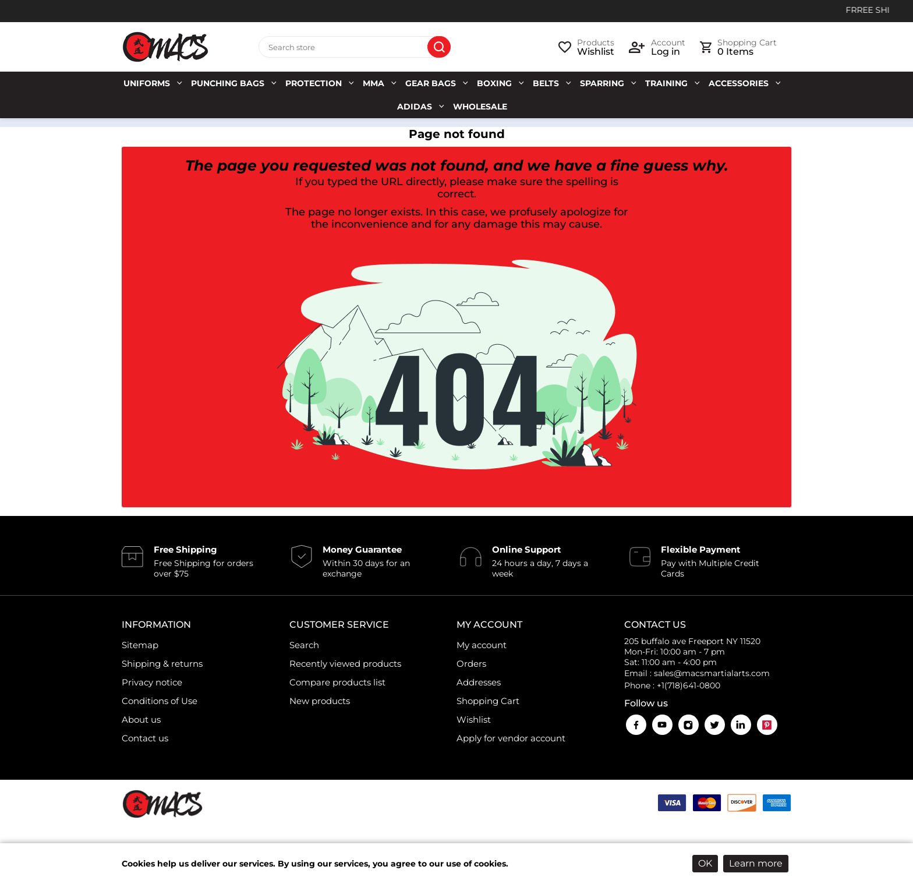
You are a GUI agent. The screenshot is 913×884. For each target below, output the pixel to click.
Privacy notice (152, 682)
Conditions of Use (159, 700)
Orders (471, 663)
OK (705, 863)
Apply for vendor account (510, 738)
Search (439, 47)
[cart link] (738, 47)
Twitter (715, 725)
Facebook (636, 725)
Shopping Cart (487, 700)
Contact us (145, 738)
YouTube (662, 725)
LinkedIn (741, 725)
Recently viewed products (345, 663)
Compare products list (337, 682)
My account (481, 644)
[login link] (657, 47)
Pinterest (767, 725)
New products (319, 700)
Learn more (756, 863)
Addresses (478, 682)
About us (141, 719)
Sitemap (140, 644)
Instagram (688, 725)
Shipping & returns (162, 663)
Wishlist (473, 719)
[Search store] (355, 47)
